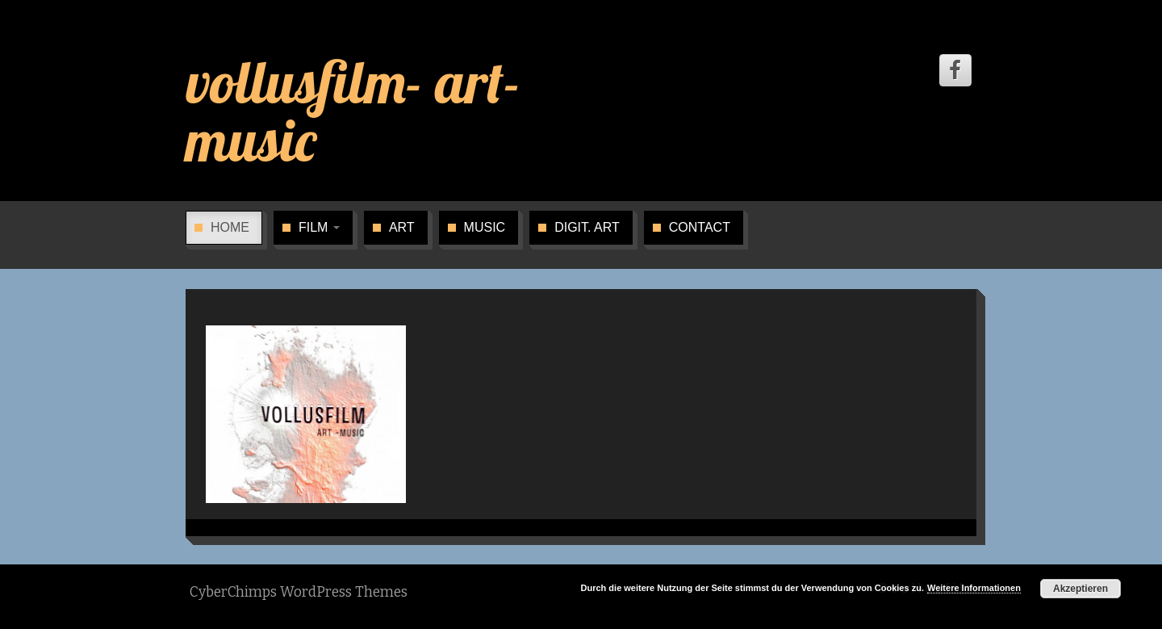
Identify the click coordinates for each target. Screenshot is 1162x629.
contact (699, 227)
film (319, 227)
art (402, 227)
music (485, 227)
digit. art (587, 227)
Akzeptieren (1080, 588)
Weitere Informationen (974, 588)
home (230, 227)
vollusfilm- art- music (353, 110)
